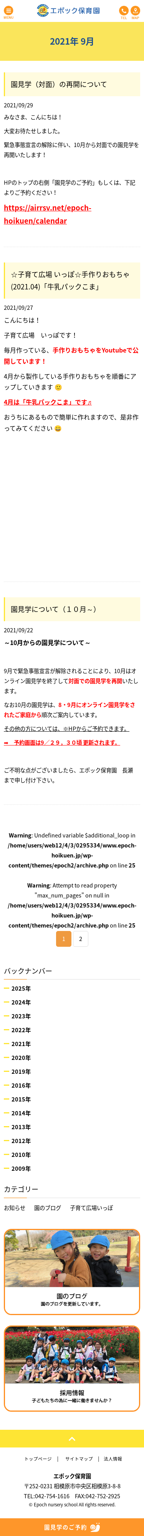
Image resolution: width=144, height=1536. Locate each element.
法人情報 (113, 1459)
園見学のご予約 (72, 1527)
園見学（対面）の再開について (59, 84)
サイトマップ (79, 1459)
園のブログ (47, 1207)
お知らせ (14, 1207)
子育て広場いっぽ (91, 1207)
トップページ (38, 1459)
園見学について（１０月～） (55, 609)
